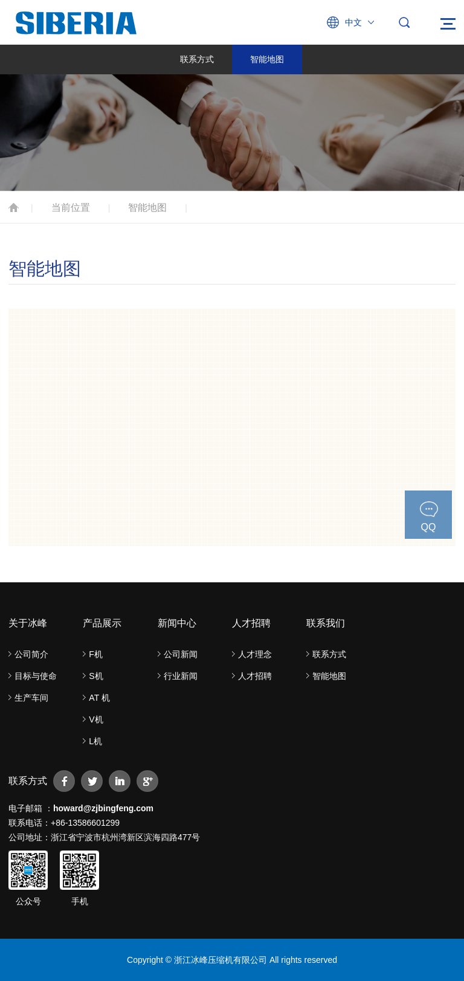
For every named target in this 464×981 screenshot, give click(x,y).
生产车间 (31, 698)
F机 (96, 654)
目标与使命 (35, 676)
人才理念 (255, 654)
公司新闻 (181, 654)
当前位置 (70, 207)
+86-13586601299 (85, 823)
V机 (96, 719)
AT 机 (99, 698)
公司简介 (31, 654)
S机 (96, 676)
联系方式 (197, 59)
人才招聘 (255, 676)
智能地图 (267, 59)
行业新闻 (181, 676)
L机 (95, 741)
